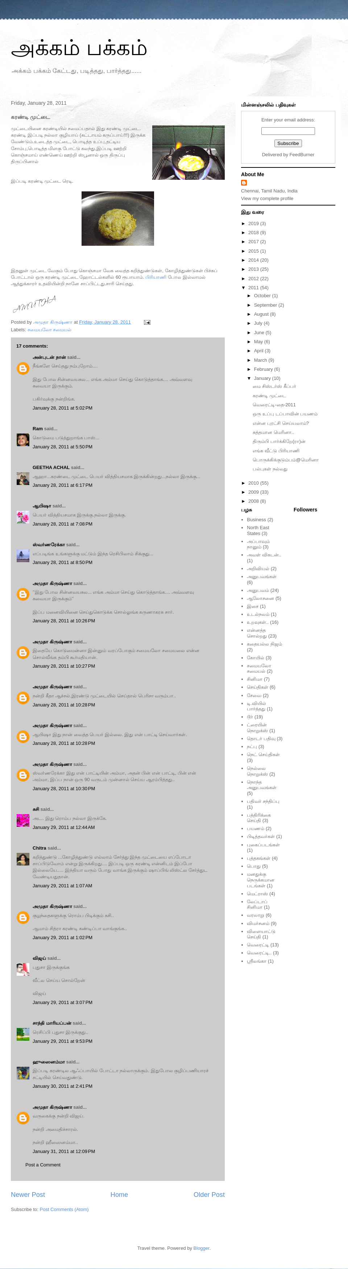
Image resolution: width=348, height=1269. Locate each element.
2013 (254, 269)
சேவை (254, 695)
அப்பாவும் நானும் (258, 544)
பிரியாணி (155, 277)
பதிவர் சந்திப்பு (263, 801)
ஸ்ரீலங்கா (256, 961)
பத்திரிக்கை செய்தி (259, 818)
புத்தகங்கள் (258, 858)
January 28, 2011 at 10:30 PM (64, 788)
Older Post (209, 1194)
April (259, 350)
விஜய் (39, 958)
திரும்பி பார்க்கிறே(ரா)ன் (279, 441)
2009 (254, 492)
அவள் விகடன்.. (264, 554)
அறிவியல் (258, 568)
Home (119, 1194)
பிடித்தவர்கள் (261, 836)
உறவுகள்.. (258, 622)
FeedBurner (302, 154)
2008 (254, 501)
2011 (254, 287)
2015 (254, 251)
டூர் (250, 716)
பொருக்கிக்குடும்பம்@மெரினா (285, 460)
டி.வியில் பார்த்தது (256, 706)
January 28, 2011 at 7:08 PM (62, 524)
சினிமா (254, 679)
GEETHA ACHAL (51, 467)
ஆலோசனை (260, 598)
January (263, 378)
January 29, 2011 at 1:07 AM (62, 885)
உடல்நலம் (258, 614)
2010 (254, 483)
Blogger (202, 1248)
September (266, 305)
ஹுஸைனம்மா (49, 1062)
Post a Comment (43, 1165)
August (262, 314)
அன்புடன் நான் (49, 357)
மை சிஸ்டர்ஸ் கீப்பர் (274, 386)
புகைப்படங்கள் (263, 844)
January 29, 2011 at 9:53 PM (62, 1041)
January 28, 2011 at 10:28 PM (64, 705)
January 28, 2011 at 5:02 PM (62, 408)
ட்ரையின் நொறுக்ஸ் (257, 727)
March (261, 360)
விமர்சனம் (258, 923)
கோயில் (255, 657)
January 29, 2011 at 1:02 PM (62, 937)
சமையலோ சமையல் (50, 329)
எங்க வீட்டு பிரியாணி (276, 450)
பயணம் (255, 828)
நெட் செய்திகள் (263, 754)
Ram (38, 428)
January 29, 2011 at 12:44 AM (64, 827)
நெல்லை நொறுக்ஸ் (257, 771)
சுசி (36, 809)
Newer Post (28, 1194)
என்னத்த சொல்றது (257, 633)
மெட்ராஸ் (257, 893)
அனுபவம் (258, 590)
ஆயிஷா (43, 506)
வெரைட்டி (258, 944)
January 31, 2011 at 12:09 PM (64, 1151)
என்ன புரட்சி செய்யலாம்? (280, 423)
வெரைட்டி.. (259, 952)
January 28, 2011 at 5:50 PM (62, 446)
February (264, 369)
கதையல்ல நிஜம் (264, 644)
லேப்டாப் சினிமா (257, 904)
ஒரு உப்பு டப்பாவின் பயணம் (285, 413)
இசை (252, 606)
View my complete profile (267, 198)
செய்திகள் (257, 687)
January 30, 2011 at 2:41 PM (62, 1086)
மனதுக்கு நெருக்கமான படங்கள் (260, 879)
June (260, 332)
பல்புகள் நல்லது (270, 469)
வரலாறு (255, 915)
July (259, 323)
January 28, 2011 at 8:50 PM (62, 562)
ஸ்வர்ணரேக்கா (49, 544)
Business (256, 519)
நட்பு (252, 746)
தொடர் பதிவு (261, 738)
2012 (254, 278)
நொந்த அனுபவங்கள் (262, 785)
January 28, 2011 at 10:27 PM (64, 666)
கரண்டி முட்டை (269, 395)
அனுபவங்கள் (262, 576)
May (259, 341)
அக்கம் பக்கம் (79, 48)
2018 (254, 232)
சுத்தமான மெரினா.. (273, 432)
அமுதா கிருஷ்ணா (52, 583)
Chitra (39, 848)
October (263, 295)
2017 (254, 241)
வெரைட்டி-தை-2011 (274, 404)
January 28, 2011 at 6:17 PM (62, 485)
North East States (258, 530)
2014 (254, 260)
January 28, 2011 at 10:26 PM (64, 620)
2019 (254, 223)
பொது (254, 866)
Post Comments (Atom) (64, 1209)
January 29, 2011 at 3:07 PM (62, 1002)
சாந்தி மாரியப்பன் (52, 1023)
